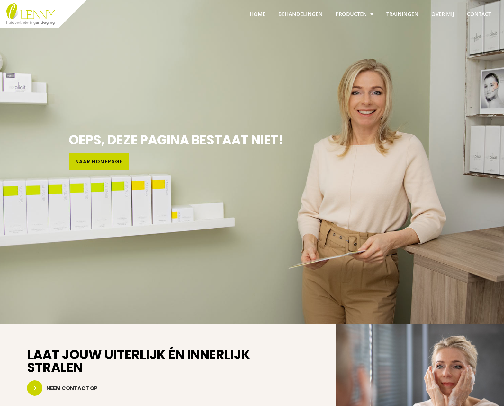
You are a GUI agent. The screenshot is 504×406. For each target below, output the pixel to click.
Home (258, 14)
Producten (355, 14)
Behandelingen (300, 14)
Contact (479, 14)
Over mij (442, 14)
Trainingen (402, 14)
